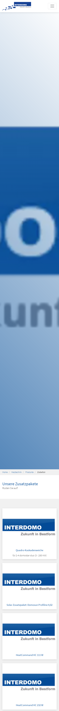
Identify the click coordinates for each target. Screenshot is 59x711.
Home (5, 472)
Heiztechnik (16, 472)
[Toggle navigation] (52, 6)
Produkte (29, 472)
